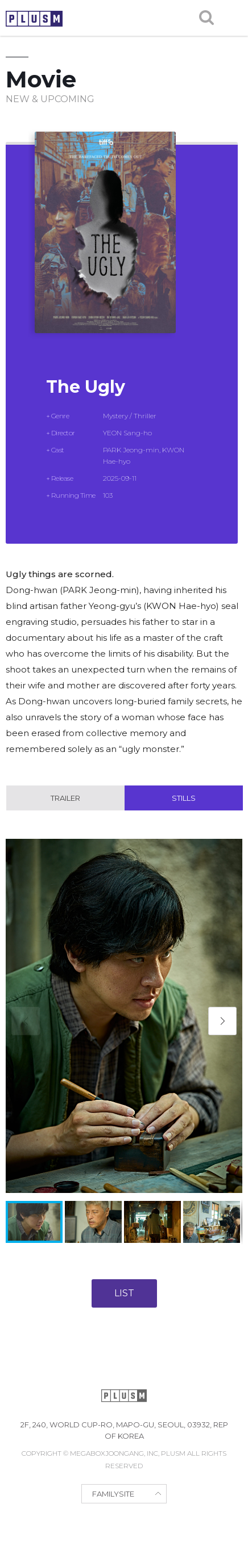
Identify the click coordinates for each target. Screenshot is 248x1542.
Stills (184, 797)
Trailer (65, 797)
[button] (222, 1021)
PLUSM (34, 18)
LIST (124, 1293)
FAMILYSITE (113, 1493)
